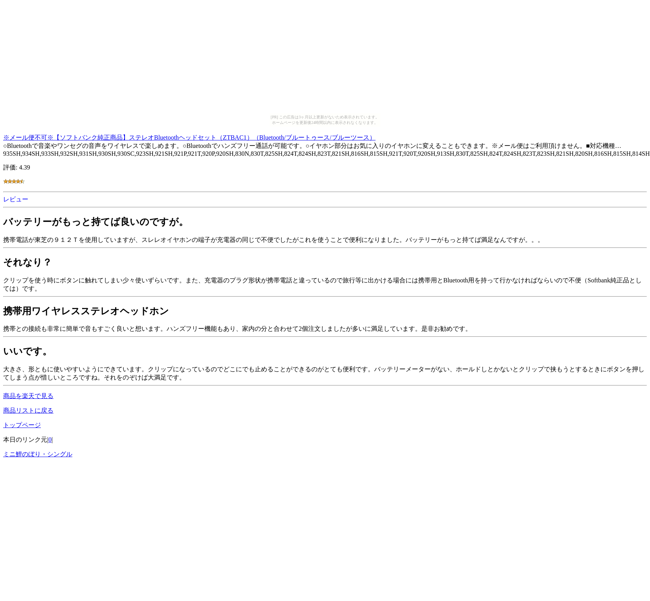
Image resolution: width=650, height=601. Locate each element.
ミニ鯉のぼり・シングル (37, 454)
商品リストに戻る (28, 410)
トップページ (22, 425)
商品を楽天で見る (28, 396)
